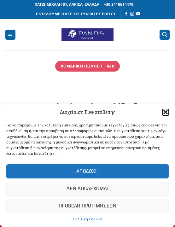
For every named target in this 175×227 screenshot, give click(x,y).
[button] (165, 112)
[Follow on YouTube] (138, 14)
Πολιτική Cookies (87, 219)
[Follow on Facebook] (126, 14)
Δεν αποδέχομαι (87, 188)
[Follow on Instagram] (132, 14)
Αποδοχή (87, 171)
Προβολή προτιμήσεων (88, 205)
